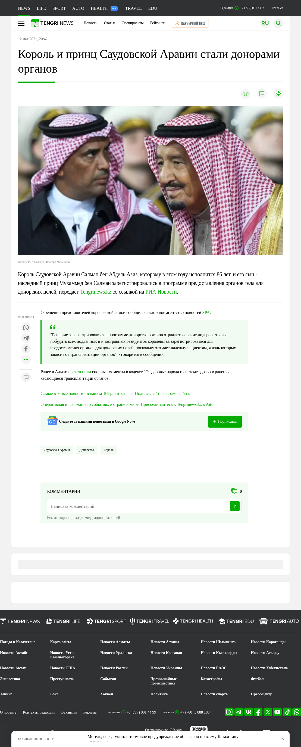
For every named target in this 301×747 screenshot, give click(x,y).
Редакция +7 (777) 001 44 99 (242, 8)
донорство (87, 450)
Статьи (109, 23)
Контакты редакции (39, 712)
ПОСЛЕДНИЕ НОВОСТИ (36, 739)
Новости (91, 23)
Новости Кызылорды (219, 653)
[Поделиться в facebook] (26, 349)
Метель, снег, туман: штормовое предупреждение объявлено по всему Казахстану (163, 736)
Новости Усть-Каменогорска (62, 655)
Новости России (113, 668)
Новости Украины (166, 668)
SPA (206, 312)
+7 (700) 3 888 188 (194, 712)
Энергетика (10, 679)
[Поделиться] (278, 94)
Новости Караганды (268, 642)
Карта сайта (60, 642)
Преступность (62, 679)
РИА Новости (161, 292)
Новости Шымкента (218, 642)
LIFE (41, 8)
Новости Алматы (115, 642)
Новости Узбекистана (269, 668)
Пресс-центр (261, 694)
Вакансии (69, 712)
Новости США (62, 668)
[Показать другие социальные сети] (26, 359)
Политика (159, 694)
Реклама (277, 8)
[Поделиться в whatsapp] (26, 328)
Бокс (54, 694)
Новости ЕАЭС (214, 668)
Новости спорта (214, 694)
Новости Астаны (164, 642)
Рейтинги (157, 23)
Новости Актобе (14, 653)
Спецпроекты (133, 23)
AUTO (78, 8)
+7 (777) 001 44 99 (141, 712)
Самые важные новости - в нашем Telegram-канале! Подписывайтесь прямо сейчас (115, 393)
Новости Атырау (265, 653)
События (108, 679)
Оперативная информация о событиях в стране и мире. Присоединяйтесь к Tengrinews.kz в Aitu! (127, 404)
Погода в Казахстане (17, 642)
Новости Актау (13, 668)
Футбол (257, 679)
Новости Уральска (116, 653)
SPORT (59, 8)
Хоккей (106, 694)
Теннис (6, 694)
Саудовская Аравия (57, 450)
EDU (152, 8)
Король (109, 450)
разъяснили (80, 371)
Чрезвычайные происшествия (163, 681)
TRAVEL (133, 8)
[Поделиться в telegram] (26, 338)
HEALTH (104, 8)
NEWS (24, 8)
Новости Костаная (166, 653)
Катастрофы (211, 679)
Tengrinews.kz (96, 292)
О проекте (8, 712)
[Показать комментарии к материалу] (26, 377)
